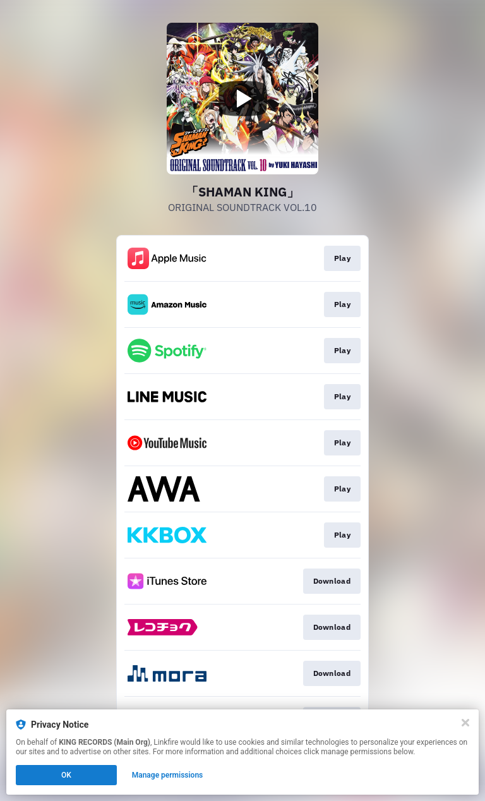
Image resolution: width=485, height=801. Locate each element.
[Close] (465, 723)
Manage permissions (167, 775)
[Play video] (242, 98)
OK (66, 775)
